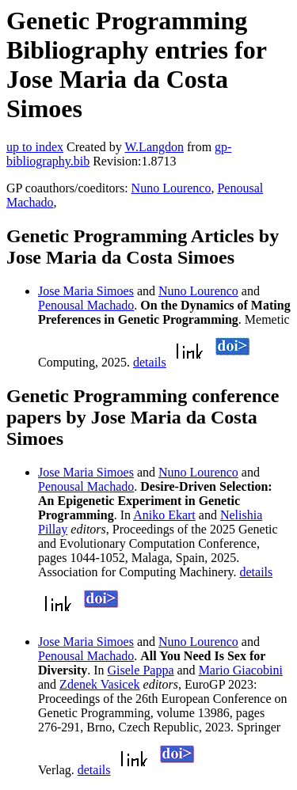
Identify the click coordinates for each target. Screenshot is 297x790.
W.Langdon (154, 147)
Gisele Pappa (141, 670)
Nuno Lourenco (171, 188)
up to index (34, 147)
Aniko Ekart (164, 515)
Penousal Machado (86, 305)
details (149, 362)
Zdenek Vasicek (99, 684)
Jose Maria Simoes (86, 291)
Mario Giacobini (241, 670)
